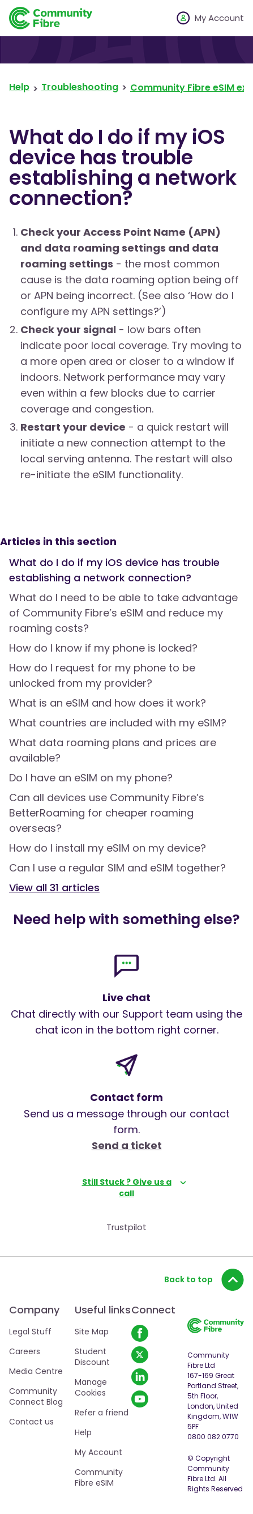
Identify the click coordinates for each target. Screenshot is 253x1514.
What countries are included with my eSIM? (117, 723)
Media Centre (36, 1371)
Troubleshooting (79, 87)
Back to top (204, 1279)
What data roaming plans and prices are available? (112, 750)
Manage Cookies (91, 1387)
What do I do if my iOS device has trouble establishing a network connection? (114, 570)
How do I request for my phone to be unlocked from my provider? (102, 675)
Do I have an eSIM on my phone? (91, 778)
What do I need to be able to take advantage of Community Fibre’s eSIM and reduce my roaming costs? (123, 612)
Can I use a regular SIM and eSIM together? (117, 868)
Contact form (126, 1097)
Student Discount (92, 1357)
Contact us (31, 1421)
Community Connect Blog (36, 1396)
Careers (24, 1351)
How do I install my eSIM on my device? (107, 848)
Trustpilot (126, 1227)
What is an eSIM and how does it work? (107, 703)
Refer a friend (101, 1412)
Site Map (92, 1331)
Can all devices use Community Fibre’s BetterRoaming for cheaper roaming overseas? (106, 812)
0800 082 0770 (213, 1436)
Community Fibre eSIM (99, 1477)
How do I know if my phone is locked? (103, 648)
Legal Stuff (30, 1331)
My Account (98, 1452)
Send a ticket (127, 1145)
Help (19, 87)
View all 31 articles (54, 888)
